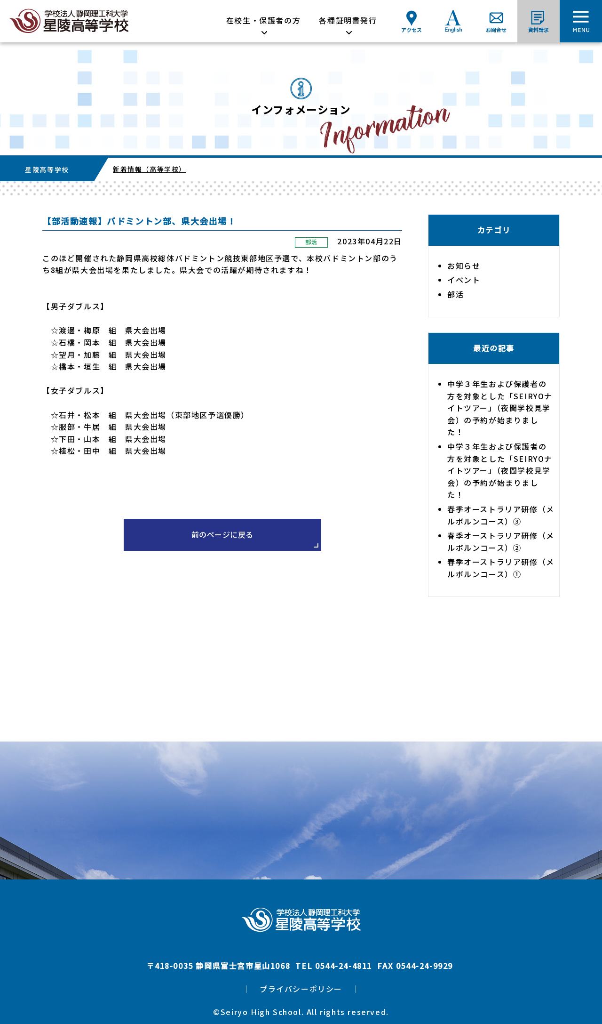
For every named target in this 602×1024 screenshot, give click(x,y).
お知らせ (463, 265)
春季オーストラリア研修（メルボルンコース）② (500, 541)
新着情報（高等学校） (149, 169)
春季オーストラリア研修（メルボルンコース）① (500, 568)
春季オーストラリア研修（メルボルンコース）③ (500, 515)
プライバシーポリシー (301, 988)
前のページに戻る (222, 534)
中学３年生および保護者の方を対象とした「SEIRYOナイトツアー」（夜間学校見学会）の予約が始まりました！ (500, 407)
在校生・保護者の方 (263, 20)
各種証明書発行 (348, 20)
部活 (311, 242)
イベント (463, 279)
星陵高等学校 (47, 169)
